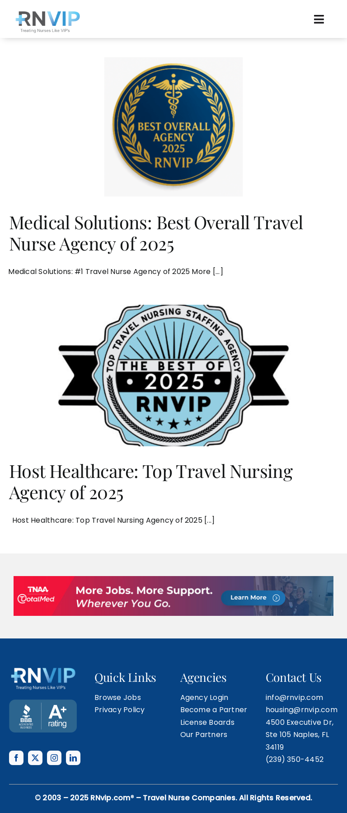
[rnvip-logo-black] (47, 12)
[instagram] (54, 758)
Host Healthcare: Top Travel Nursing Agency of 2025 (150, 481)
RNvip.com (110, 798)
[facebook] (16, 758)
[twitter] (35, 758)
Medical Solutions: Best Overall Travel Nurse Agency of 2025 (156, 232)
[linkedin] (73, 758)
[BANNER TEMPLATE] (43, 703)
